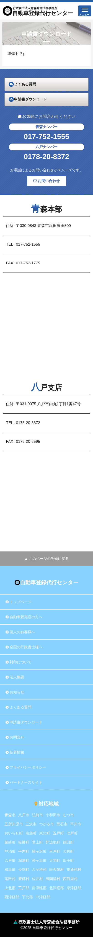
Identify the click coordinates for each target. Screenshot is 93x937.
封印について (18, 662)
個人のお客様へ (20, 632)
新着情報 (14, 752)
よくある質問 (18, 707)
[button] (84, 10)
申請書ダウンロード (23, 722)
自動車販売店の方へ (23, 617)
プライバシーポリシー (25, 767)
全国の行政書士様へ (23, 647)
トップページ (18, 602)
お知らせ (14, 692)
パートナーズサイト (23, 782)
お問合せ (14, 737)
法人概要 (14, 677)
